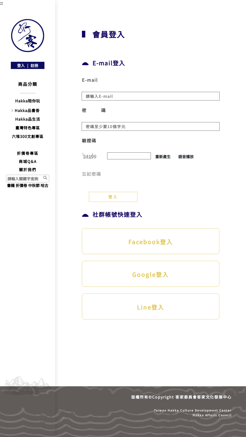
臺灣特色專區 (27, 128)
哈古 (44, 185)
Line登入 (150, 307)
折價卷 (21, 185)
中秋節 (34, 185)
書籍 (11, 185)
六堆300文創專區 (27, 136)
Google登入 (150, 274)
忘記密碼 (91, 174)
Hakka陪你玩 (27, 101)
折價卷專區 (27, 153)
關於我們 (27, 169)
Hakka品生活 (27, 119)
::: (1, 3)
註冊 (34, 65)
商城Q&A (28, 161)
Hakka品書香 (27, 110)
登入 (21, 65)
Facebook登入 (150, 241)
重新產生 (163, 156)
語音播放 (186, 156)
